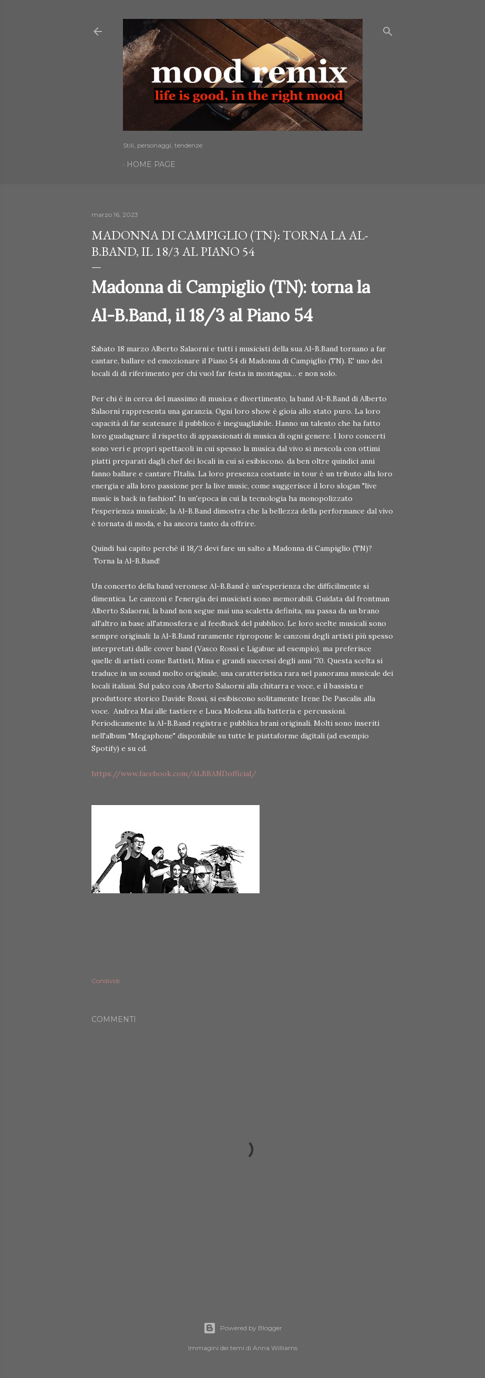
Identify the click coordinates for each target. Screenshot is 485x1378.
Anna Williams (275, 1348)
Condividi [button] (105, 981)
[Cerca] (387, 29)
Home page (151, 164)
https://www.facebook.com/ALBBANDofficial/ (173, 773)
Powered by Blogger (242, 1328)
